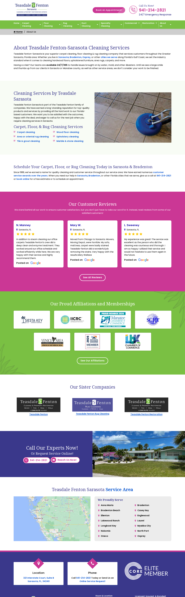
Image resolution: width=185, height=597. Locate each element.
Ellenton (105, 517)
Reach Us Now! (64, 461)
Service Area (119, 491)
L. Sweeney (131, 225)
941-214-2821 (152, 10)
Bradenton (75, 57)
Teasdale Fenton (38, 416)
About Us (163, 24)
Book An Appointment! (110, 10)
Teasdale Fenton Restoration (146, 416)
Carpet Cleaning (26, 24)
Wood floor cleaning (67, 132)
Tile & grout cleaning (28, 141)
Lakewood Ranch (110, 522)
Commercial (131, 23)
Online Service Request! (92, 582)
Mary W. (75, 225)
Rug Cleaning (67, 24)
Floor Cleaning (48, 24)
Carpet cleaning (26, 132)
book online (22, 179)
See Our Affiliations (92, 362)
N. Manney (23, 225)
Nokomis (105, 533)
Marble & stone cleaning (69, 141)
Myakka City (144, 528)
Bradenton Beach (110, 512)
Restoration (148, 23)
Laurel (140, 522)
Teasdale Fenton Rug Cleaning (92, 415)
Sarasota (63, 57)
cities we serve (109, 57)
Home (16, 23)
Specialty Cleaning (105, 24)
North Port (143, 533)
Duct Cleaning (86, 24)
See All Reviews (92, 278)
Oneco (104, 539)
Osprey (86, 57)
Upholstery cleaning (67, 136)
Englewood (143, 517)
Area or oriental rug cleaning (33, 136)
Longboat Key (108, 528)
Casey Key (143, 512)
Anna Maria (107, 506)
